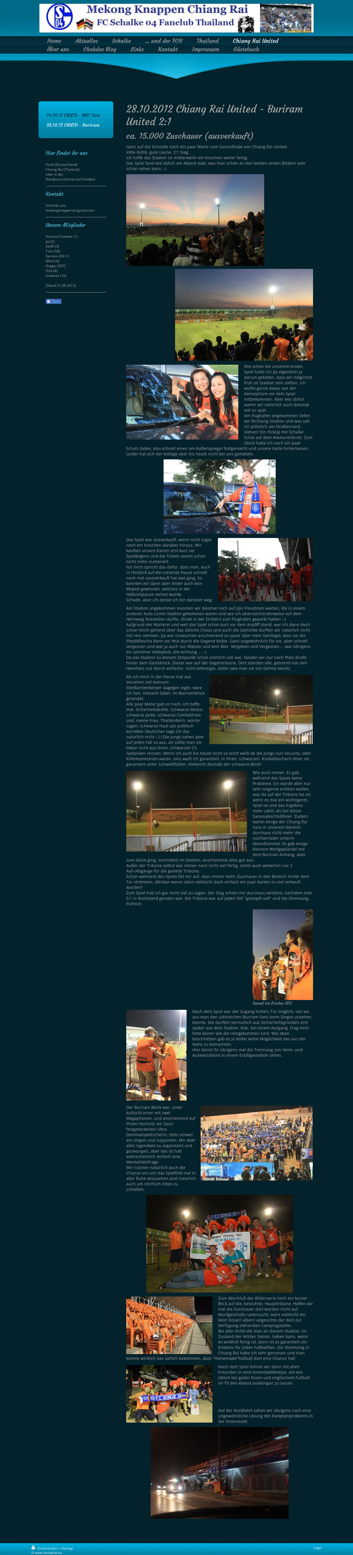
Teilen (53, 302)
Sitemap (67, 1548)
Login (317, 1548)
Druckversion (44, 1548)
